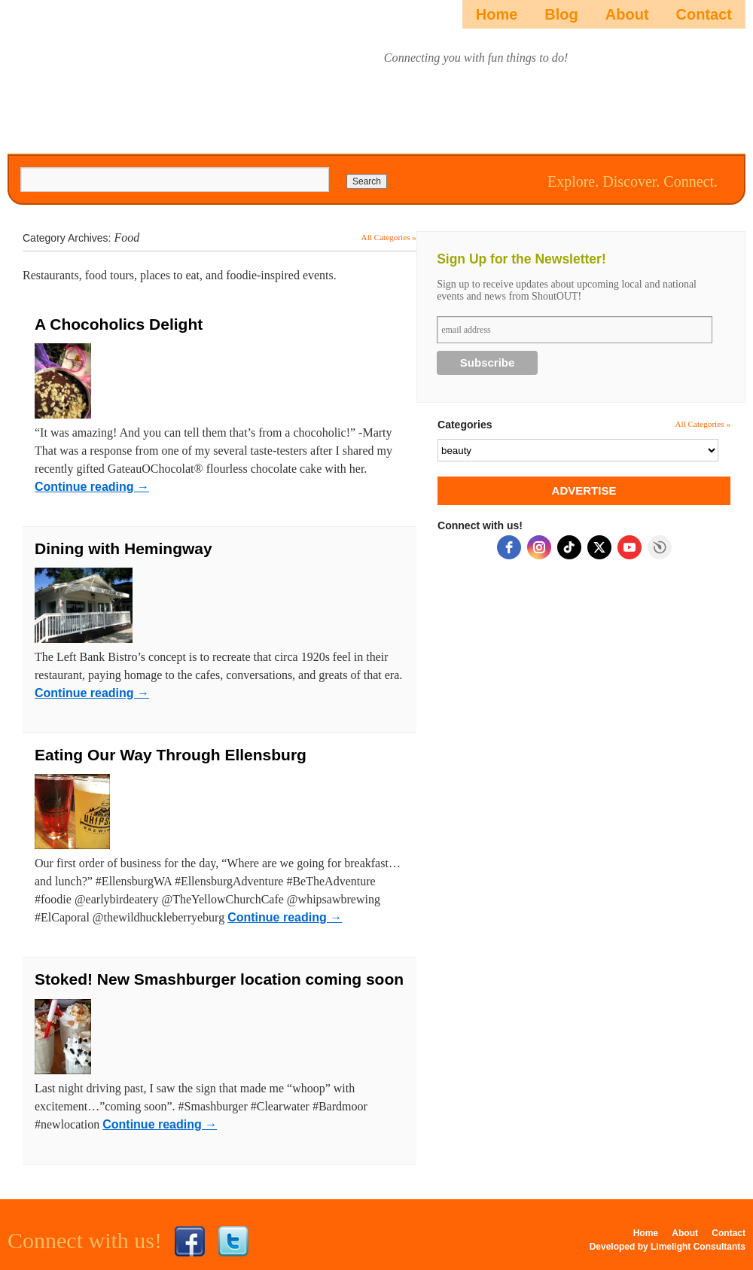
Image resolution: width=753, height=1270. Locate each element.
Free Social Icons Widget (659, 547)
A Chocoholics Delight (119, 324)
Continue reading (92, 486)
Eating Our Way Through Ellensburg (170, 754)
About (627, 14)
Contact (704, 14)
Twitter (233, 1241)
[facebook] (509, 547)
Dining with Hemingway (123, 548)
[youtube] (629, 547)
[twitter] (599, 547)
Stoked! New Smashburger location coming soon (219, 979)
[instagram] (539, 547)
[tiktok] (569, 547)
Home (497, 14)
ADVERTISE (584, 490)
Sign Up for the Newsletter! (521, 258)
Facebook (190, 1241)
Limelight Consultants (698, 1246)
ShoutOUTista (92, 72)
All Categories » (388, 237)
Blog (561, 14)
